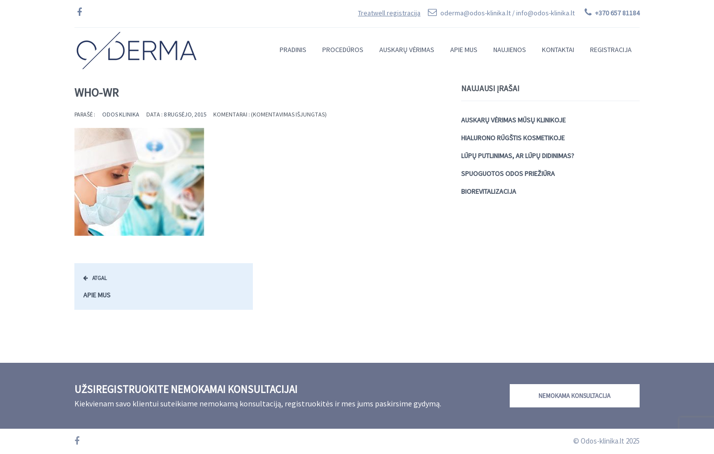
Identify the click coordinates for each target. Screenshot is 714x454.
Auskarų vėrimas (406, 49)
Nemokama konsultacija (574, 396)
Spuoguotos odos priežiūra (508, 173)
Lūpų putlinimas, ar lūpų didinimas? (517, 155)
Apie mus (463, 49)
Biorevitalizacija (488, 191)
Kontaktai (558, 49)
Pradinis (293, 49)
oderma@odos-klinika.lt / (507, 12)
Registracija (611, 49)
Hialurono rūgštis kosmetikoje (513, 137)
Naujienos (509, 49)
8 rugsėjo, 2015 (185, 114)
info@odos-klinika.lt (545, 12)
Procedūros (342, 49)
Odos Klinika (120, 114)
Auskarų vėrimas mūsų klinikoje (513, 119)
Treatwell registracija (389, 12)
